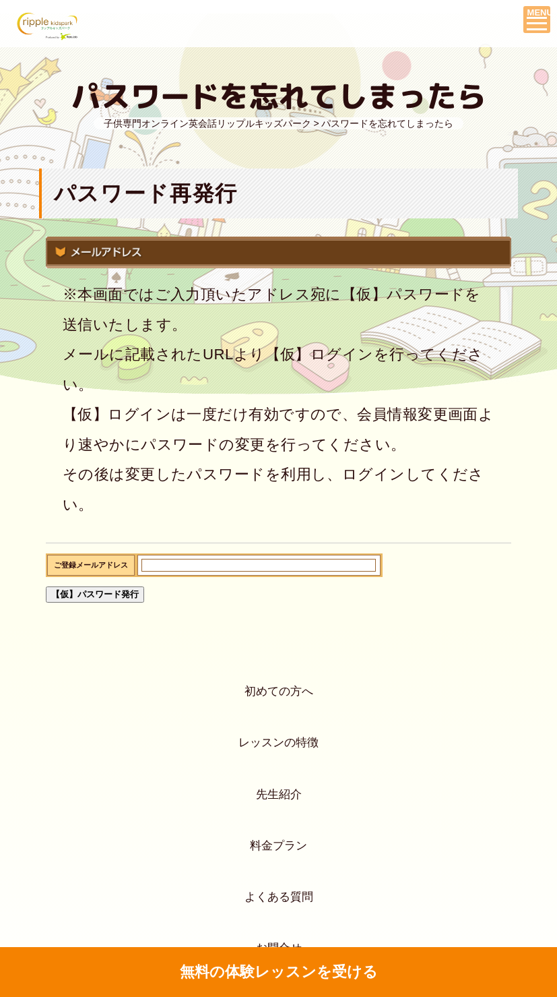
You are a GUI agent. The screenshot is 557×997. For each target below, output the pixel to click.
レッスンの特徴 (278, 772)
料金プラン (278, 912)
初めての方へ (279, 702)
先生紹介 (278, 842)
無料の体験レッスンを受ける (278, 972)
